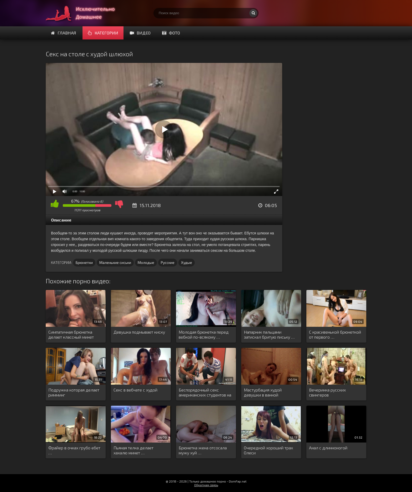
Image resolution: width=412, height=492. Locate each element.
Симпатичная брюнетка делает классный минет (71, 334)
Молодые (146, 262)
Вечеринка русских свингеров (327, 392)
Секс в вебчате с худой (135, 389)
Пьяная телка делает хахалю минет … (133, 450)
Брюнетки (84, 262)
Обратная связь (206, 485)
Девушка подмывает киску (139, 331)
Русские (167, 262)
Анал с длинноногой (328, 447)
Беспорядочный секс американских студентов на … (205, 392)
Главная (63, 32)
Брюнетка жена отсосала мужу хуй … (203, 450)
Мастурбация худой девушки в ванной (263, 392)
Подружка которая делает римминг (73, 392)
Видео (140, 32)
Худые (186, 262)
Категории (103, 32)
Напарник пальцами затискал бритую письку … (269, 334)
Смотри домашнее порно (85, 13)
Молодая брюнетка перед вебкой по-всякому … (204, 334)
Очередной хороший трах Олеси (268, 450)
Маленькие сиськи (115, 262)
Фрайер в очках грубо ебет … (74, 450)
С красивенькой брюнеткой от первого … (335, 334)
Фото (171, 32)
